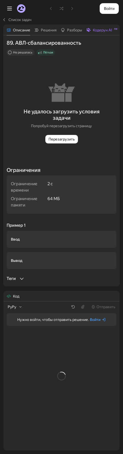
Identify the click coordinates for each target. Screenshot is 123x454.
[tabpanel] (61, 160)
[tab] (18, 30)
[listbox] (15, 307)
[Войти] (98, 319)
